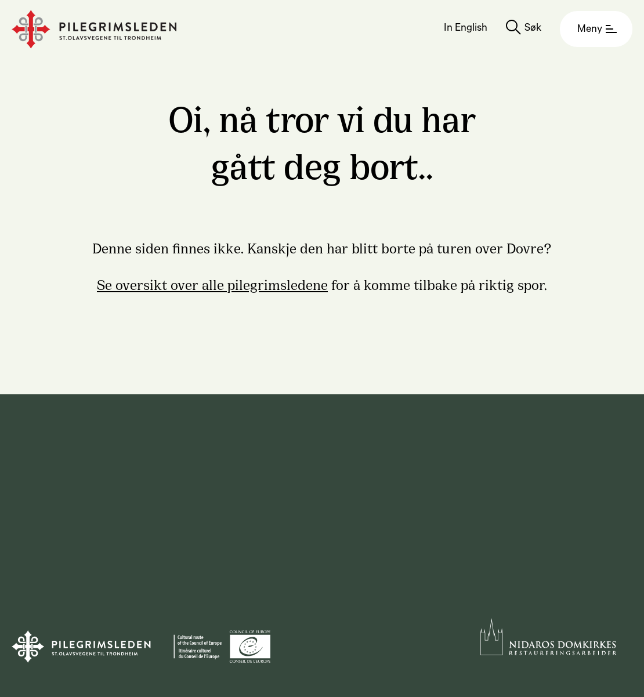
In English (465, 29)
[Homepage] (94, 29)
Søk (532, 29)
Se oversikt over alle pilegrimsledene (212, 283)
